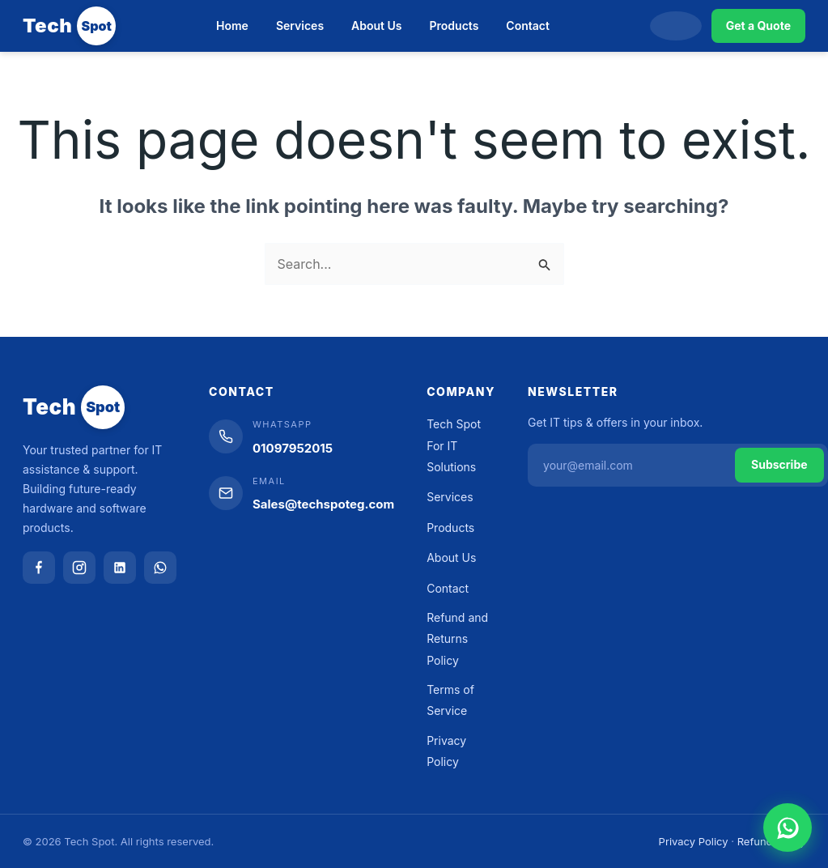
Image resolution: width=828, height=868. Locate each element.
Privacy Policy (446, 751)
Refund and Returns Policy (457, 639)
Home (232, 25)
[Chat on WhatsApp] (787, 827)
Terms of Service (450, 700)
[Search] (676, 25)
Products (454, 25)
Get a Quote (758, 25)
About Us (376, 25)
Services (300, 25)
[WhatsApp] (160, 567)
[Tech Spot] (69, 25)
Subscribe (779, 464)
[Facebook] (39, 567)
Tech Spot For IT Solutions (454, 445)
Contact (528, 25)
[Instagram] (79, 567)
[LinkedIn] (120, 567)
